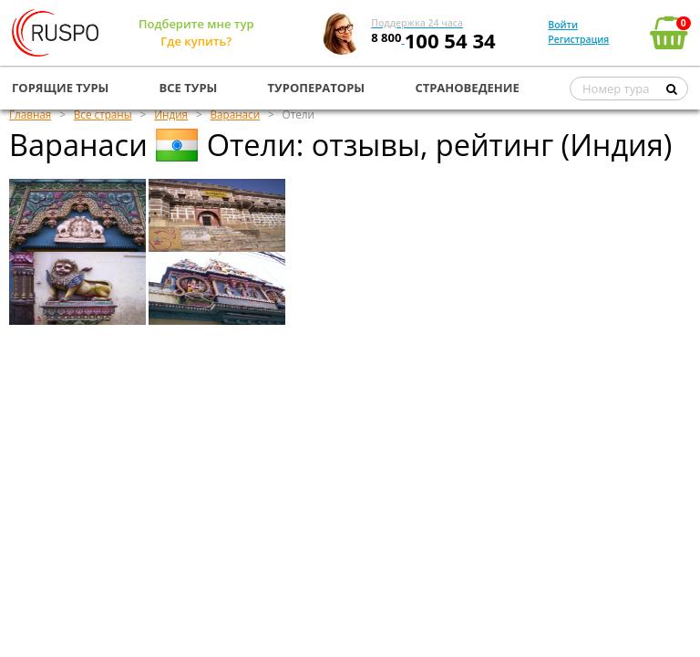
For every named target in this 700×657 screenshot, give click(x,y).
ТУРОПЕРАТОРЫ (316, 87)
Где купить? (196, 41)
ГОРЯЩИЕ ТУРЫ (60, 87)
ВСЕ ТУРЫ (189, 87)
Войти (563, 24)
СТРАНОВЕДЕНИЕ (467, 87)
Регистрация (578, 39)
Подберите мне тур (196, 24)
